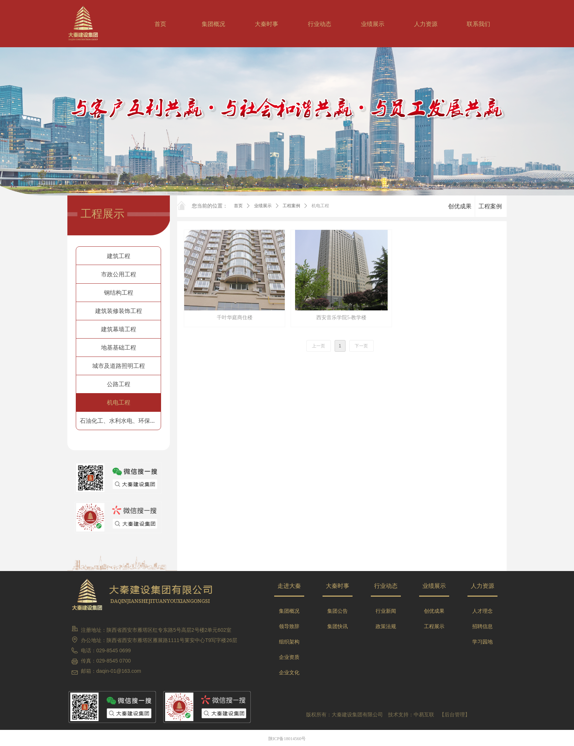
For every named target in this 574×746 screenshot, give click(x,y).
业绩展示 (263, 205)
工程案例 (291, 205)
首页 (238, 205)
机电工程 (320, 205)
